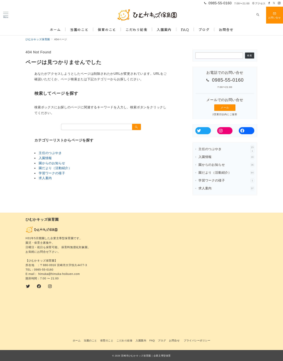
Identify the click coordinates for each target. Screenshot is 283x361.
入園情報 (45, 158)
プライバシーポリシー (197, 340)
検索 (249, 55)
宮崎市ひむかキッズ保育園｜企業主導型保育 (146, 355)
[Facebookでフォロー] (269, 3)
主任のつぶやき (50, 153)
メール (225, 107)
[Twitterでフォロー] (274, 3)
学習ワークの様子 (52, 173)
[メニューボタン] (5, 15)
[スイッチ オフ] (258, 15)
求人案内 (45, 178)
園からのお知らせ (52, 163)
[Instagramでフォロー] (279, 3)
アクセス (258, 3)
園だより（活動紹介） (55, 168)
